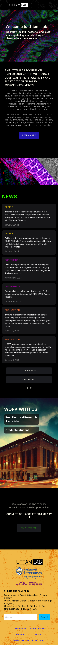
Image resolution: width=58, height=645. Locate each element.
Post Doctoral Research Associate (21, 419)
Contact (37, 640)
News (38, 634)
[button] (47, 5)
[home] (24, 5)
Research (20, 628)
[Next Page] (29, 379)
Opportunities (20, 640)
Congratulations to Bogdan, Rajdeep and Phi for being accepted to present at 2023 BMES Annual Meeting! (27, 294)
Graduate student (17, 430)
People (20, 634)
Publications (38, 628)
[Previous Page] (29, 370)
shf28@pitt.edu (11, 608)
